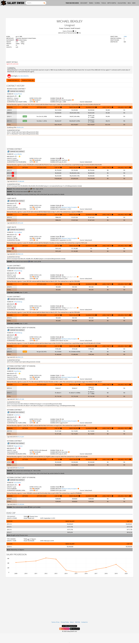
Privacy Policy (65, 622)
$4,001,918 (20, 127)
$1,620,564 (21, 504)
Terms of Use (55, 622)
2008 (125, 36)
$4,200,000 (21, 468)
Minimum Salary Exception (69, 207)
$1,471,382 (21, 399)
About (72, 622)
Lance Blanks (18, 154)
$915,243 (20, 223)
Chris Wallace (18, 232)
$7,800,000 (21, 181)
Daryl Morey (17, 371)
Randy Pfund (18, 94)
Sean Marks (17, 482)
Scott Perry (17, 415)
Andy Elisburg (18, 271)
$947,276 (20, 254)
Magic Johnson (18, 446)
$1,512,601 (21, 437)
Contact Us (84, 622)
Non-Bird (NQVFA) (23, 76)
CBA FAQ (77, 622)
